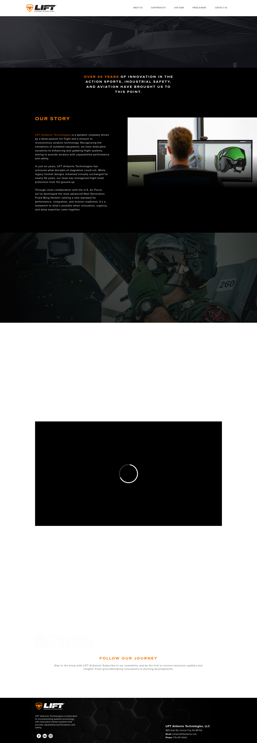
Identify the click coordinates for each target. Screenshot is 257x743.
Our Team (179, 8)
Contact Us (221, 8)
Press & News (199, 8)
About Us (137, 8)
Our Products (158, 8)
